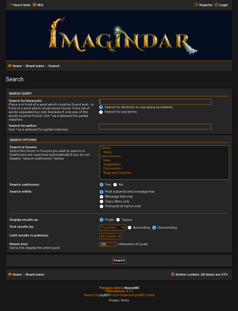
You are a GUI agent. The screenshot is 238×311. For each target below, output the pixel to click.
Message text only (116, 196)
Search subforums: (25, 185)
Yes (105, 185)
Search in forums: (24, 147)
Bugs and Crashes (164, 173)
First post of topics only (120, 206)
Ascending (139, 227)
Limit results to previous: (29, 235)
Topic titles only (114, 201)
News (164, 152)
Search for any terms (118, 112)
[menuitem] (37, 5)
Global (164, 148)
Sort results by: (22, 227)
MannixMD (132, 288)
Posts (107, 220)
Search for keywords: (25, 101)
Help (164, 160)
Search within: (21, 192)
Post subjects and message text (127, 192)
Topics (124, 220)
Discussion (164, 169)
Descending (164, 227)
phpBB (103, 295)
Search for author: (23, 126)
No (118, 185)
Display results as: (24, 220)
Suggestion (164, 164)
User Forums (164, 156)
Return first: (19, 244)
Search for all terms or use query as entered (136, 107)
